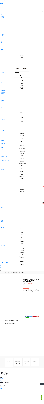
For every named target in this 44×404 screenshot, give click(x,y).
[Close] (29, 60)
